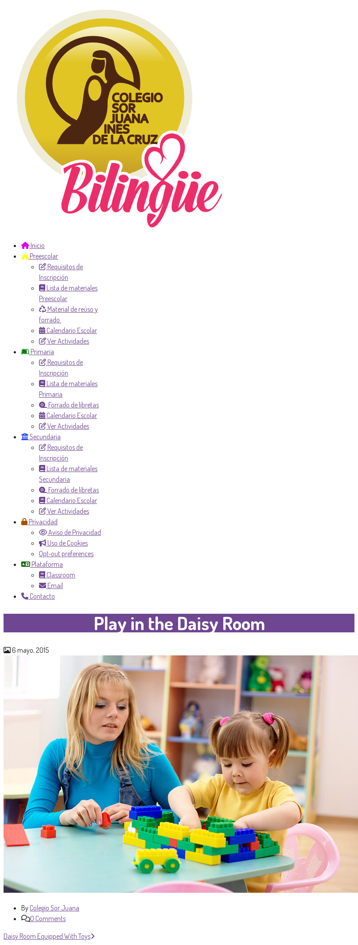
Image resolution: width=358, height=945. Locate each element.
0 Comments (48, 918)
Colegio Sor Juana (54, 907)
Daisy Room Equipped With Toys (49, 936)
